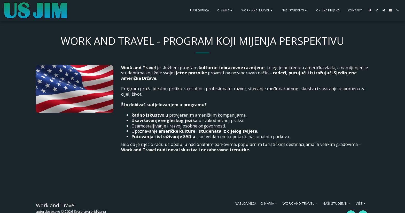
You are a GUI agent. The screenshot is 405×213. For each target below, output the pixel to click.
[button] (225, 10)
